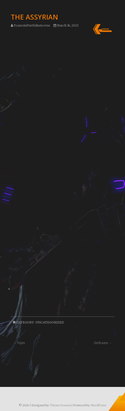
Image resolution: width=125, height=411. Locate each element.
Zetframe (103, 343)
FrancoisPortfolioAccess (30, 25)
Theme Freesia (60, 405)
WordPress (98, 405)
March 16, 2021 (65, 25)
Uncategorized (50, 322)
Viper (19, 343)
